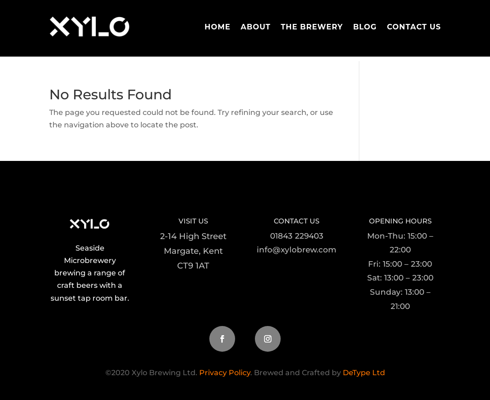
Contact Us (414, 27)
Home (217, 27)
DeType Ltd (363, 372)
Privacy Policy (224, 372)
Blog (365, 27)
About (256, 27)
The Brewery (312, 27)
